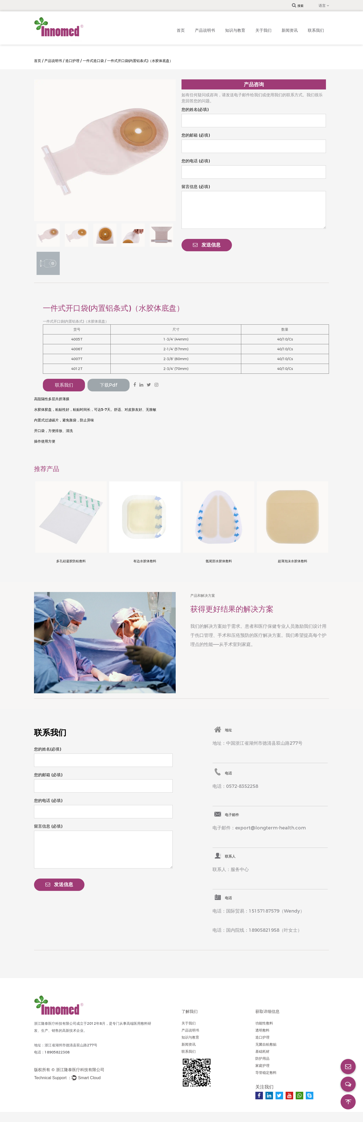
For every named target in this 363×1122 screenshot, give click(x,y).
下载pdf (108, 385)
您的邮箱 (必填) (196, 135)
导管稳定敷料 (266, 1072)
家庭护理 (262, 1065)
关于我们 (263, 30)
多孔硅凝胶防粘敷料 (71, 561)
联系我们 (316, 30)
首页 (181, 30)
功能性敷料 (264, 1023)
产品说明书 (205, 30)
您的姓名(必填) (195, 109)
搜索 (298, 6)
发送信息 (207, 245)
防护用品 (262, 1058)
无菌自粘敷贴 (266, 1044)
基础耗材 (262, 1051)
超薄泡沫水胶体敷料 (292, 561)
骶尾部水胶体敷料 (219, 561)
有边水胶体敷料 (144, 561)
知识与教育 (235, 30)
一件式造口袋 (93, 60)
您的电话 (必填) (196, 161)
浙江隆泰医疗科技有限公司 (80, 1069)
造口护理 (72, 60)
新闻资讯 (290, 30)
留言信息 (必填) (196, 186)
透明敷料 (262, 1030)
